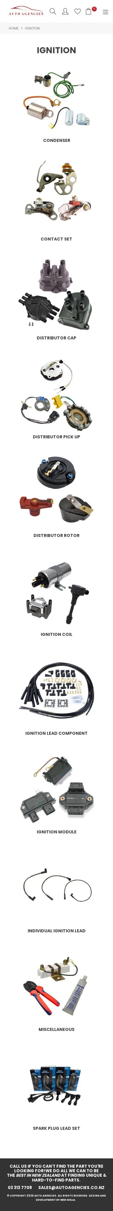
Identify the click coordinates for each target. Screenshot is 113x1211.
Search (53, 11)
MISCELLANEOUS (56, 1029)
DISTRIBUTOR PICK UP (56, 437)
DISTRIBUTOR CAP (56, 338)
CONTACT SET (56, 239)
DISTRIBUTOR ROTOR (56, 535)
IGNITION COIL (56, 634)
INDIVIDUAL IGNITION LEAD (57, 931)
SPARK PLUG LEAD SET (56, 1128)
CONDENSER (56, 140)
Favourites (77, 11)
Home (14, 28)
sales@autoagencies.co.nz (71, 1188)
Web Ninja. (68, 1200)
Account (65, 11)
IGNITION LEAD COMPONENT (56, 733)
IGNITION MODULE (57, 832)
